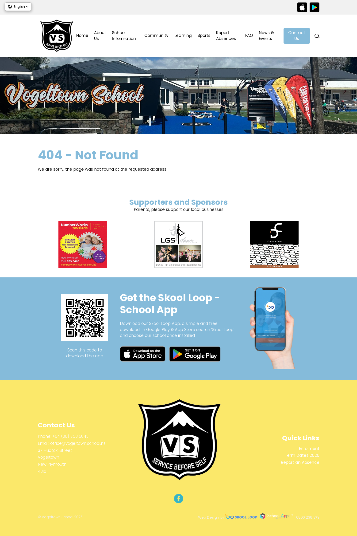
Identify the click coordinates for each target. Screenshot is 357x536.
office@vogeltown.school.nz (77, 443)
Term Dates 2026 (302, 455)
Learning (183, 35)
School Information (124, 36)
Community (156, 35)
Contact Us (296, 36)
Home (82, 35)
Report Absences (226, 36)
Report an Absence (300, 462)
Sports (204, 35)
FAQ (249, 35)
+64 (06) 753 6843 (70, 436)
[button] (18, 6)
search (317, 35)
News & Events (266, 36)
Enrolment (309, 448)
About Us (100, 36)
